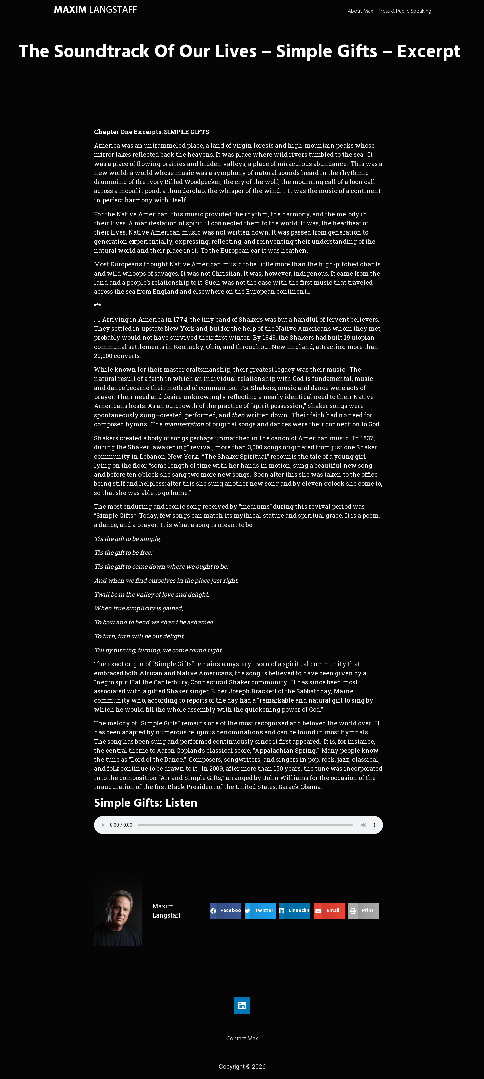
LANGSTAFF (95, 9)
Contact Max (242, 1038)
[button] (225, 911)
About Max (360, 11)
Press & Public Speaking (404, 11)
